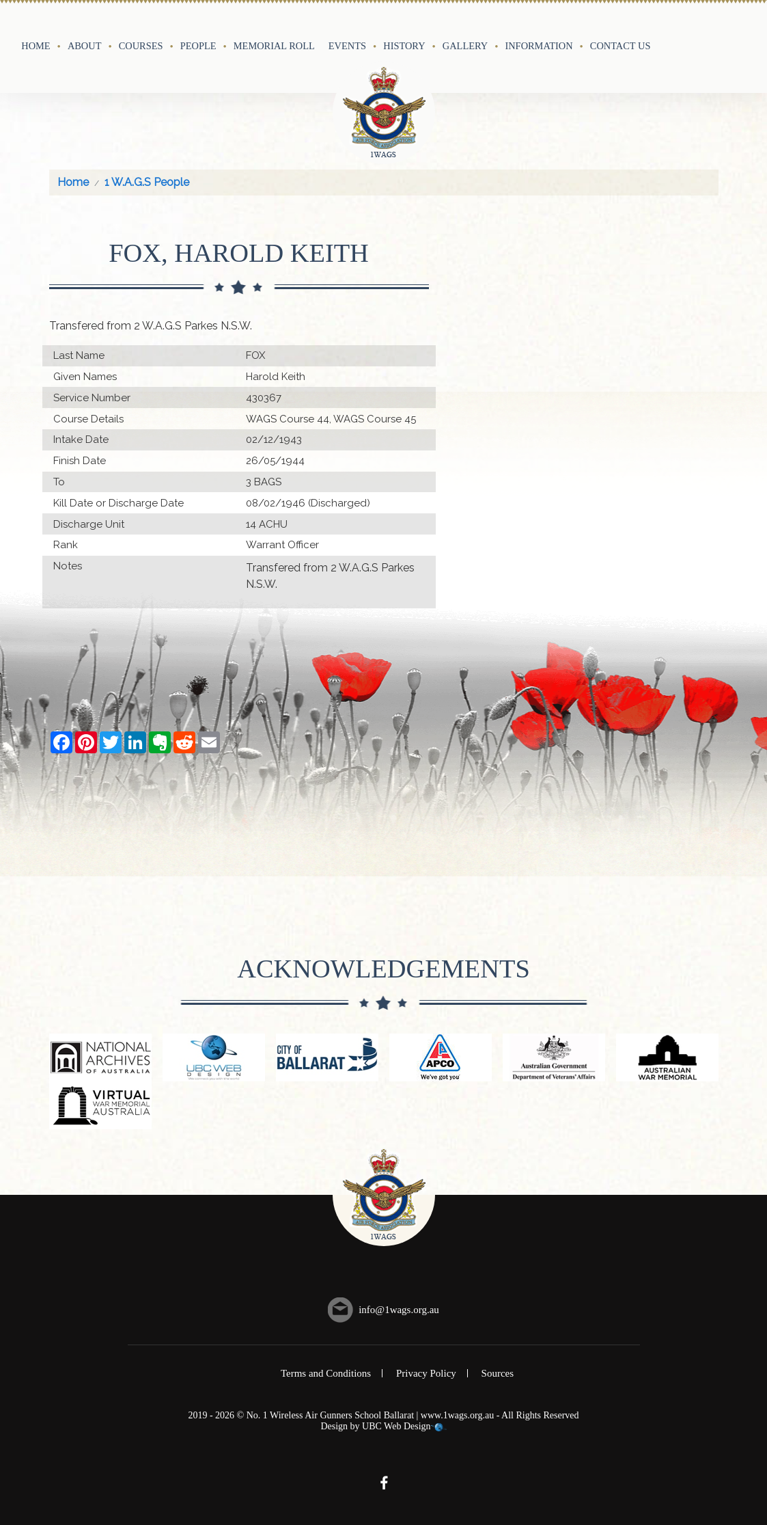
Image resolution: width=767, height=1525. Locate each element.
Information (538, 45)
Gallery (465, 45)
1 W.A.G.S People (146, 182)
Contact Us (620, 45)
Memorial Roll (274, 45)
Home (35, 45)
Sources (498, 1373)
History (404, 45)
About (85, 45)
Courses (141, 45)
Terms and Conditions (326, 1373)
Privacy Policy (426, 1373)
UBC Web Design (396, 1426)
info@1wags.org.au (399, 1309)
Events (347, 45)
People (198, 45)
